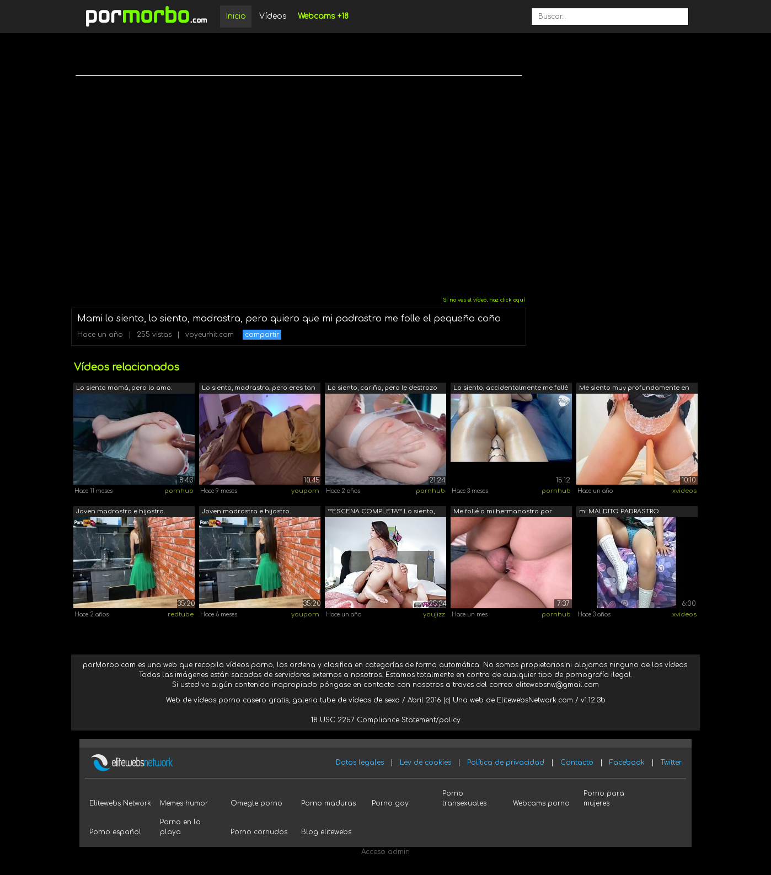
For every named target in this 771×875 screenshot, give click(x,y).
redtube (181, 614)
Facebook (627, 762)
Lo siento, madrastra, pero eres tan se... (258, 389)
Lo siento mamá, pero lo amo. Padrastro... (124, 389)
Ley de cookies (425, 762)
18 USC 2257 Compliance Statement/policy (386, 720)
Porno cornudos (259, 832)
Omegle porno (256, 803)
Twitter (671, 762)
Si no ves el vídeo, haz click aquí (484, 300)
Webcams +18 (323, 16)
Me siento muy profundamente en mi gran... (634, 389)
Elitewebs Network (120, 803)
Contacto (576, 762)
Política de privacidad (505, 762)
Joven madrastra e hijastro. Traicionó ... (120, 512)
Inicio (236, 16)
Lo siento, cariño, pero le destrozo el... (382, 389)
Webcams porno (541, 803)
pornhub (179, 491)
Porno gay (390, 803)
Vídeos (273, 16)
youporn (305, 491)
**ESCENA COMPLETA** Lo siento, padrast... (381, 512)
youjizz (434, 614)
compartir (262, 335)
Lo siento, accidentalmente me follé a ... (510, 389)
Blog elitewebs (326, 832)
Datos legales (360, 762)
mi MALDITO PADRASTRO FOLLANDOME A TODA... (619, 512)
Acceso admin (385, 852)
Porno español (115, 832)
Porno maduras (328, 803)
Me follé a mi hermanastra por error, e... (502, 512)
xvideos (684, 491)
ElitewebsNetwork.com (535, 700)
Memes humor (184, 803)
